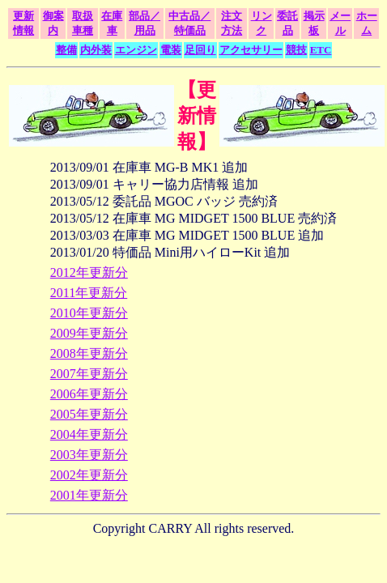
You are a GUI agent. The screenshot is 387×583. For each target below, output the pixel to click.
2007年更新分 (89, 374)
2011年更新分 (88, 293)
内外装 (96, 50)
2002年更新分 (89, 475)
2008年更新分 (89, 353)
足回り (200, 50)
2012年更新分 (89, 272)
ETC (321, 50)
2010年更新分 (89, 313)
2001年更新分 (89, 495)
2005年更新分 (89, 414)
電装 (170, 50)
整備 (66, 50)
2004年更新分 (89, 434)
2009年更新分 (89, 333)
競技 (296, 50)
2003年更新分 (89, 455)
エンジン (136, 50)
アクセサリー (251, 50)
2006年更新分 (89, 394)
